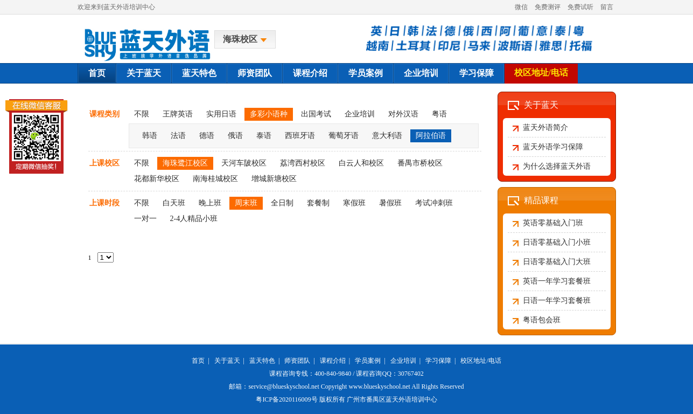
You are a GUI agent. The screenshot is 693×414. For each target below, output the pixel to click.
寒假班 (354, 203)
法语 (178, 136)
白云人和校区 (361, 163)
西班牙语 (300, 136)
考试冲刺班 (434, 203)
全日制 (282, 203)
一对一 (145, 219)
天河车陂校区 (244, 163)
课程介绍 (310, 73)
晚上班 (210, 203)
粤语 (439, 114)
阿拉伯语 (431, 136)
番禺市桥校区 (420, 163)
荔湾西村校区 (302, 163)
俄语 (235, 136)
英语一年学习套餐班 (557, 281)
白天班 (174, 203)
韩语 (149, 136)
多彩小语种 (269, 114)
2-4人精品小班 (194, 219)
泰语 (263, 136)
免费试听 (580, 7)
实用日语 (221, 114)
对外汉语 (403, 114)
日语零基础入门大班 (557, 262)
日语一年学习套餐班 (557, 300)
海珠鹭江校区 (185, 163)
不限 (141, 114)
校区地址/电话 (541, 72)
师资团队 (254, 73)
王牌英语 (178, 114)
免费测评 (548, 7)
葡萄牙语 (343, 136)
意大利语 (387, 136)
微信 (521, 7)
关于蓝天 (144, 73)
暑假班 (390, 203)
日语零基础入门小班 (557, 242)
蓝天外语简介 (545, 127)
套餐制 (318, 203)
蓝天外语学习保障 (553, 147)
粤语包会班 (542, 320)
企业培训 (421, 73)
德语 (206, 136)
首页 (97, 73)
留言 (606, 7)
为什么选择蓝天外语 (557, 166)
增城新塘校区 (274, 179)
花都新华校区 (156, 179)
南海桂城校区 (215, 179)
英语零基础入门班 (553, 223)
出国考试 (316, 114)
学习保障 (476, 73)
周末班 (246, 203)
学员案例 (365, 73)
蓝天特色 (199, 73)
